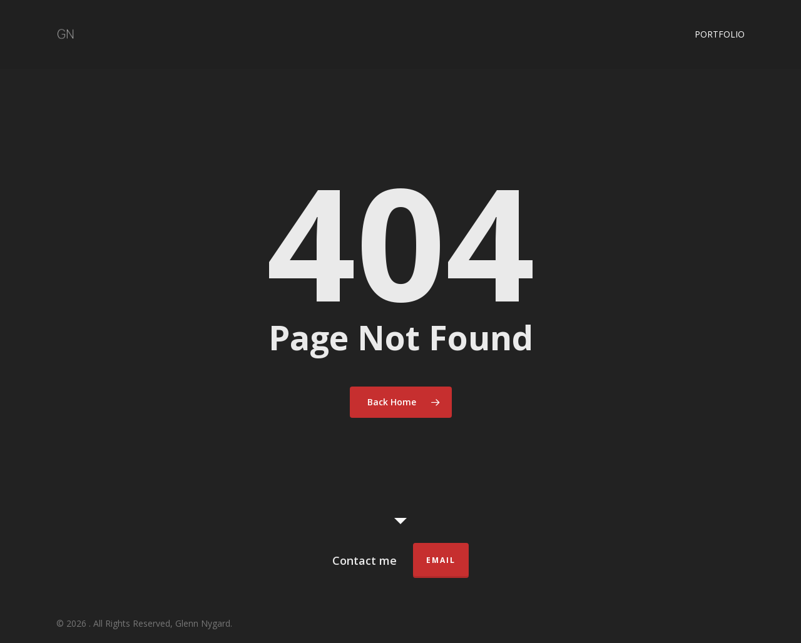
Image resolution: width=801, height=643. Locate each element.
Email (441, 560)
